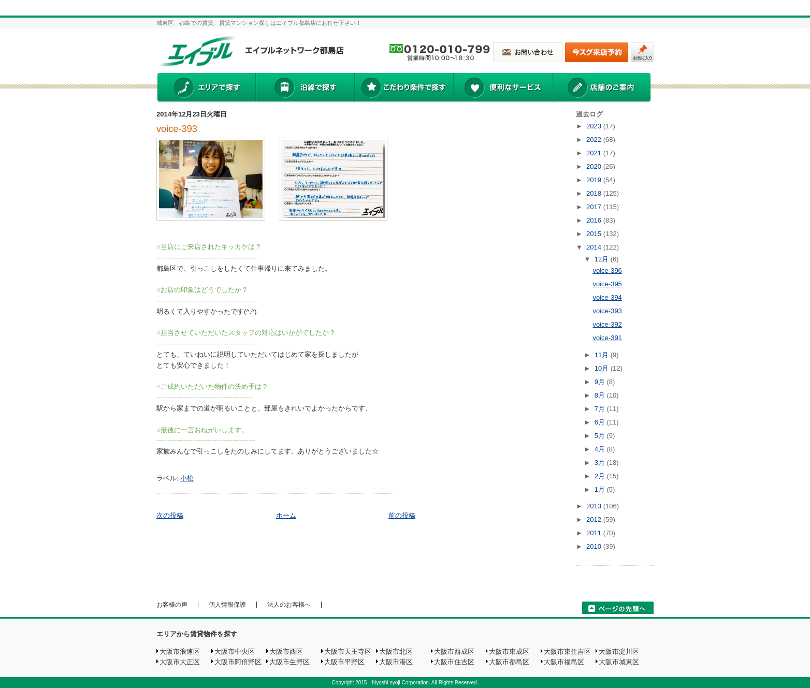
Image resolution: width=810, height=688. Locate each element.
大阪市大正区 (180, 662)
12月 (603, 259)
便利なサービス (503, 88)
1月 (601, 489)
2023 (594, 126)
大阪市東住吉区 (567, 651)
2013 (594, 506)
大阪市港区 (396, 662)
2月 (601, 476)
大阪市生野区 (289, 662)
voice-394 (606, 297)
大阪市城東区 (619, 662)
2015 (594, 234)
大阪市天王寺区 (347, 651)
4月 (601, 449)
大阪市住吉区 (454, 662)
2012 (594, 519)
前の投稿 (401, 515)
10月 (603, 368)
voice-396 (606, 270)
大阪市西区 (286, 651)
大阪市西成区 (454, 651)
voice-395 (606, 284)
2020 (594, 166)
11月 (603, 355)
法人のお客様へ (289, 604)
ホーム (286, 515)
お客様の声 (171, 604)
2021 (594, 153)
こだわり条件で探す (403, 88)
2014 (594, 247)
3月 (601, 462)
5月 (601, 436)
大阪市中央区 (234, 651)
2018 (594, 193)
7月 (601, 409)
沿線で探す (305, 88)
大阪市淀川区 (619, 651)
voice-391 (606, 338)
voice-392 (606, 324)
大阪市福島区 (564, 662)
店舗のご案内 (602, 88)
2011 (594, 533)
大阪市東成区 (509, 651)
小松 (187, 478)
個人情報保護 (227, 604)
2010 (594, 546)
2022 (594, 139)
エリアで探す (205, 88)
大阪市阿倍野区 (238, 662)
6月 (601, 422)
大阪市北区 (396, 651)
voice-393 (176, 129)
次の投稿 (169, 515)
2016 (594, 220)
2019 (594, 180)
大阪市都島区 (509, 662)
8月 (601, 395)
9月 (601, 382)
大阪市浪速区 (180, 651)
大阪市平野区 (344, 662)
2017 (594, 207)
